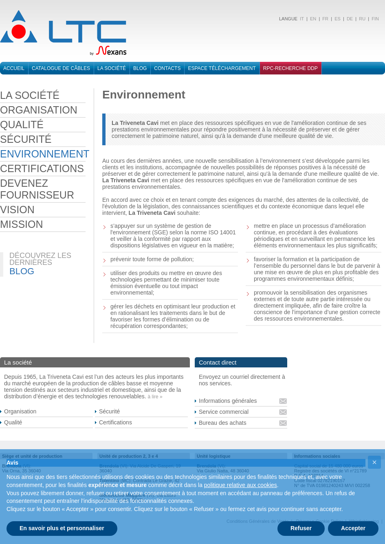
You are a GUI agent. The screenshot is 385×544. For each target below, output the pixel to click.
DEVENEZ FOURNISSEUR (37, 189)
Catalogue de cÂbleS (61, 68)
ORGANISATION (38, 110)
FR (325, 18)
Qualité (13, 422)
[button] (374, 462)
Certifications (115, 422)
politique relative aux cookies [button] (240, 485)
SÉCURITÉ (25, 139)
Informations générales (228, 401)
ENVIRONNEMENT (43, 153)
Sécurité (109, 411)
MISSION (21, 224)
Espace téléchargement (221, 68)
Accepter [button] (353, 528)
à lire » (155, 397)
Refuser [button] (301, 528)
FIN (375, 18)
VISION (17, 209)
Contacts (167, 68)
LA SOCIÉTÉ (29, 95)
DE (350, 18)
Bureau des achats (222, 422)
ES (337, 18)
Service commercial (224, 412)
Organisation (20, 411)
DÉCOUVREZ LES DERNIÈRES (40, 259)
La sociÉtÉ (111, 68)
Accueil (13, 68)
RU (362, 18)
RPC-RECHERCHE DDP (290, 68)
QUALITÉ (22, 124)
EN (313, 18)
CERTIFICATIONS (42, 168)
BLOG (140, 68)
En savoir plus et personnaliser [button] (62, 528)
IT (301, 18)
